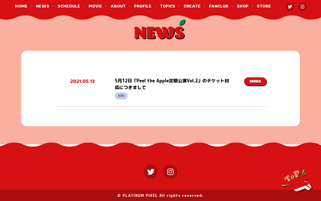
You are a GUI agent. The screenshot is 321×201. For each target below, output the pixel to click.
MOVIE (95, 6)
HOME (21, 6)
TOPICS (167, 6)
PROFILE (143, 6)
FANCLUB (218, 6)
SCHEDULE (69, 6)
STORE (264, 6)
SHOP (243, 6)
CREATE (192, 6)
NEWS (42, 6)
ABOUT (118, 6)
